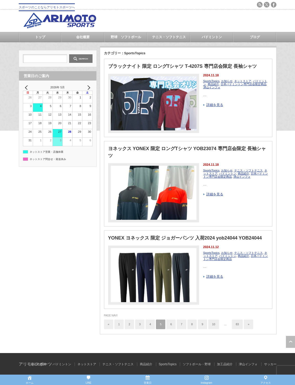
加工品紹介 (225, 364)
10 (213, 324)
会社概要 (83, 37)
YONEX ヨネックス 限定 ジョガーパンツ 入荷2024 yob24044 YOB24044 (185, 238)
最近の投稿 (38, 364)
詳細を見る (214, 105)
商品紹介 (213, 84)
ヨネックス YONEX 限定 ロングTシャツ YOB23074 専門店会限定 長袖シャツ (187, 152)
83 (237, 324)
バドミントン (212, 37)
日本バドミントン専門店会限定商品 (243, 84)
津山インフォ (211, 87)
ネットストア (242, 81)
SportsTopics (211, 81)
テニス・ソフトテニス (169, 37)
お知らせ (227, 81)
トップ (40, 37)
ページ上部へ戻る (290, 342)
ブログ (255, 37)
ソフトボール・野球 (197, 364)
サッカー (270, 364)
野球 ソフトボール (126, 37)
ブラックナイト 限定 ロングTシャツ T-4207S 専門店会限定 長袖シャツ (182, 66)
